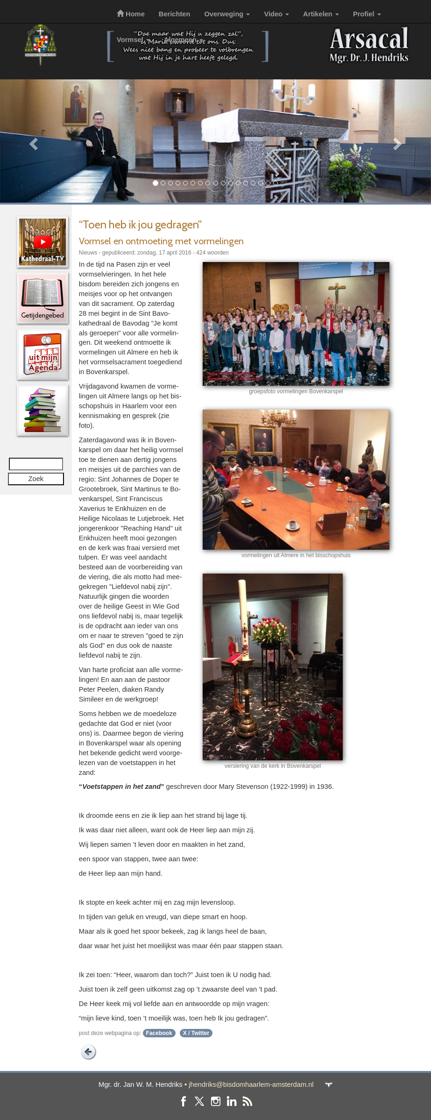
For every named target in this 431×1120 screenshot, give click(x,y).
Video (276, 14)
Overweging (227, 14)
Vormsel (133, 39)
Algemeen (183, 39)
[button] (32, 141)
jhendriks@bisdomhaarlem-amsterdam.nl (251, 1084)
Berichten (175, 14)
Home (131, 14)
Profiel (367, 14)
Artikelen (321, 14)
